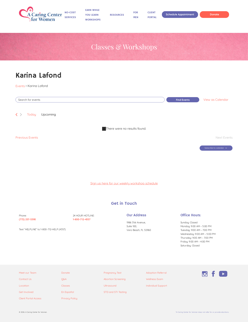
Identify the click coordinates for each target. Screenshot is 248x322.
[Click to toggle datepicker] (48, 114)
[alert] (124, 128)
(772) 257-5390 (27, 219)
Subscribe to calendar (214, 148)
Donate (214, 14)
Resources (117, 15)
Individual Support (156, 285)
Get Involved (26, 292)
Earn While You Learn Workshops (93, 15)
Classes (65, 285)
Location (24, 285)
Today (31, 114)
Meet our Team (27, 272)
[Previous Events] (16, 114)
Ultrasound (110, 285)
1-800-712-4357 (81, 219)
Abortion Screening (115, 279)
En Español (67, 292)
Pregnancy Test (112, 272)
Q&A (63, 279)
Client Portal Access (30, 298)
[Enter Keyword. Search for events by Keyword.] (90, 99)
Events (20, 86)
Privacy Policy (69, 298)
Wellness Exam (154, 279)
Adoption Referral (156, 272)
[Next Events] (21, 114)
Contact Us (25, 279)
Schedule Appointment (180, 14)
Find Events (183, 99)
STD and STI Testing (115, 292)
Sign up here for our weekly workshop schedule (124, 183)
